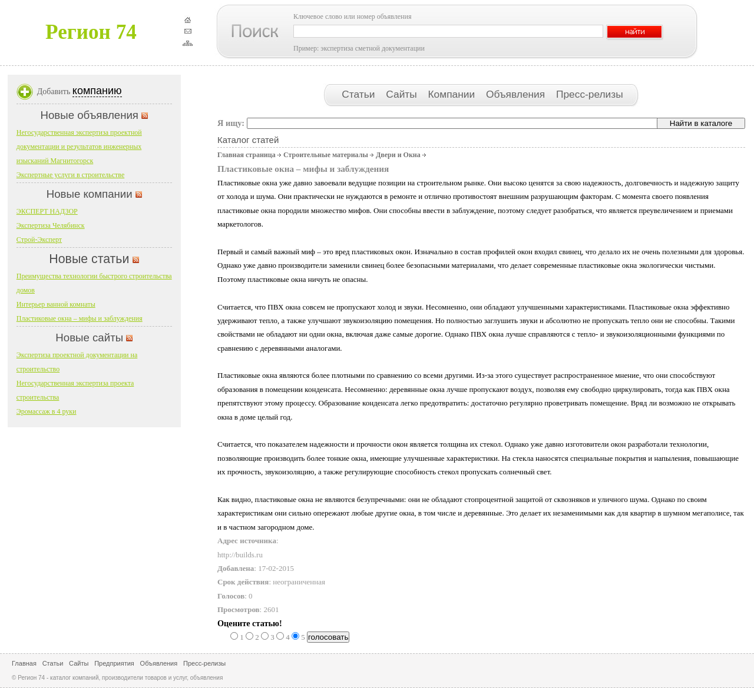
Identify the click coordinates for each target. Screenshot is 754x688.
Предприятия (114, 663)
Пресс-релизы (589, 94)
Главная (24, 663)
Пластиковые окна (247, 375)
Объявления (517, 94)
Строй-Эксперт (39, 239)
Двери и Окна (398, 155)
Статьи (360, 94)
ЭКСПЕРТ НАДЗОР (47, 211)
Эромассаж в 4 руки (46, 411)
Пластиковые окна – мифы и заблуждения (79, 318)
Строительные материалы (325, 155)
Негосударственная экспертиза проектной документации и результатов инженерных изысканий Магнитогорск (79, 146)
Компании (453, 94)
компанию (97, 91)
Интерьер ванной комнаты (55, 304)
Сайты (402, 94)
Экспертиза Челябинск (50, 225)
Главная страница (246, 155)
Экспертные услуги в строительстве (70, 175)
